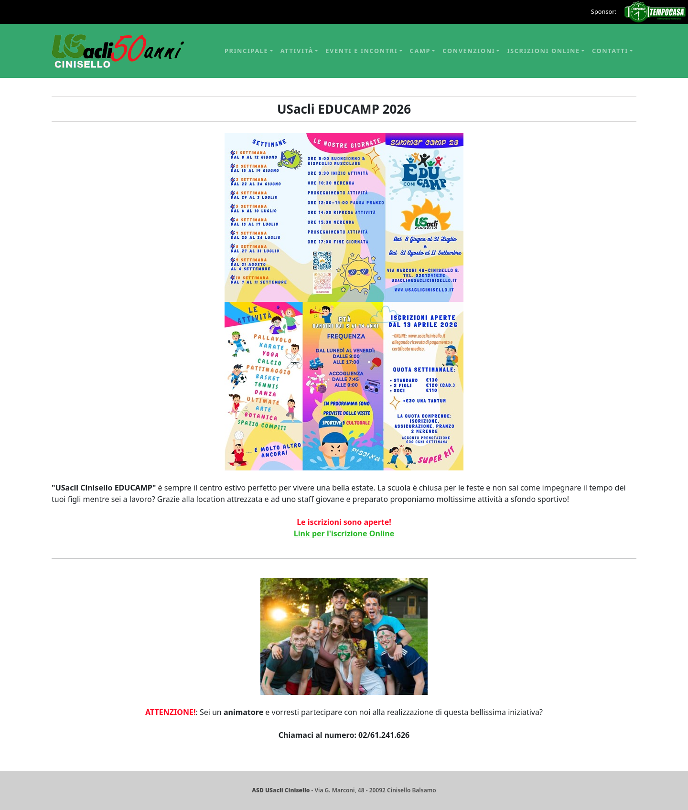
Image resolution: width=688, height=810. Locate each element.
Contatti (610, 50)
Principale (246, 50)
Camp (420, 50)
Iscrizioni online (543, 50)
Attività (296, 50)
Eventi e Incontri (361, 50)
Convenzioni (468, 50)
